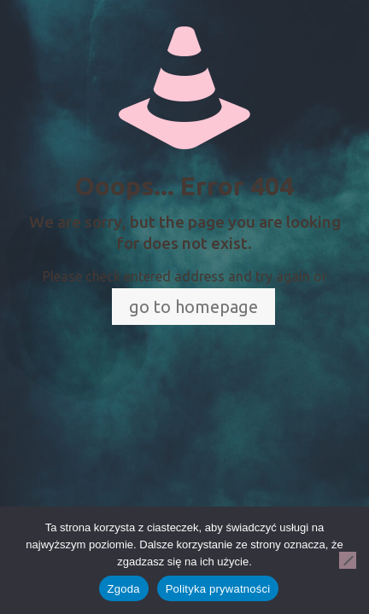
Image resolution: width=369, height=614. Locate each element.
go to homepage (193, 306)
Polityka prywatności (218, 588)
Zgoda (124, 588)
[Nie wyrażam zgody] (347, 560)
